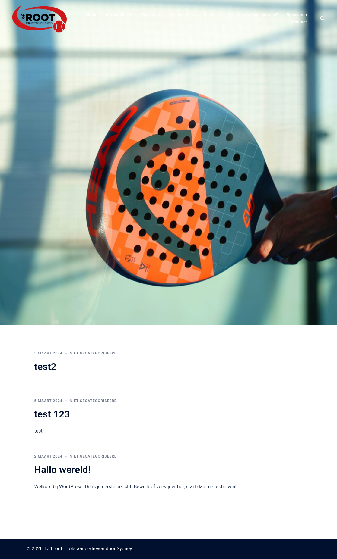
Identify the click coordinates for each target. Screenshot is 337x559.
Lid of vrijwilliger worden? (254, 14)
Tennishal (179, 14)
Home (91, 14)
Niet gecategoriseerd (93, 353)
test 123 (52, 414)
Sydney (124, 548)
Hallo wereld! (62, 469)
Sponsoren (297, 14)
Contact (299, 22)
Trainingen (151, 14)
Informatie (116, 14)
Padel (209, 14)
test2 (45, 366)
